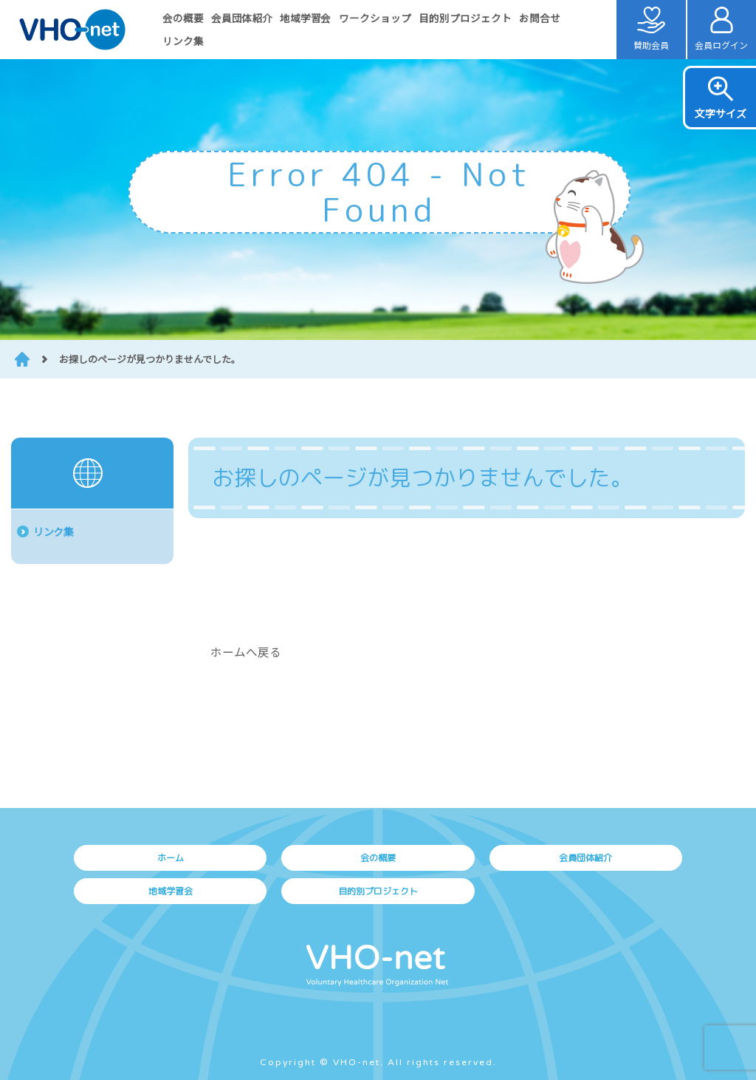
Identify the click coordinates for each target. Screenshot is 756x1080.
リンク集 (183, 40)
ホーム (170, 858)
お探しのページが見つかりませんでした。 (150, 359)
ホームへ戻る (245, 651)
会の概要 (183, 17)
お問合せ (539, 17)
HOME (22, 359)
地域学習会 (305, 17)
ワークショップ (375, 17)
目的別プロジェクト (465, 17)
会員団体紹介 (241, 17)
